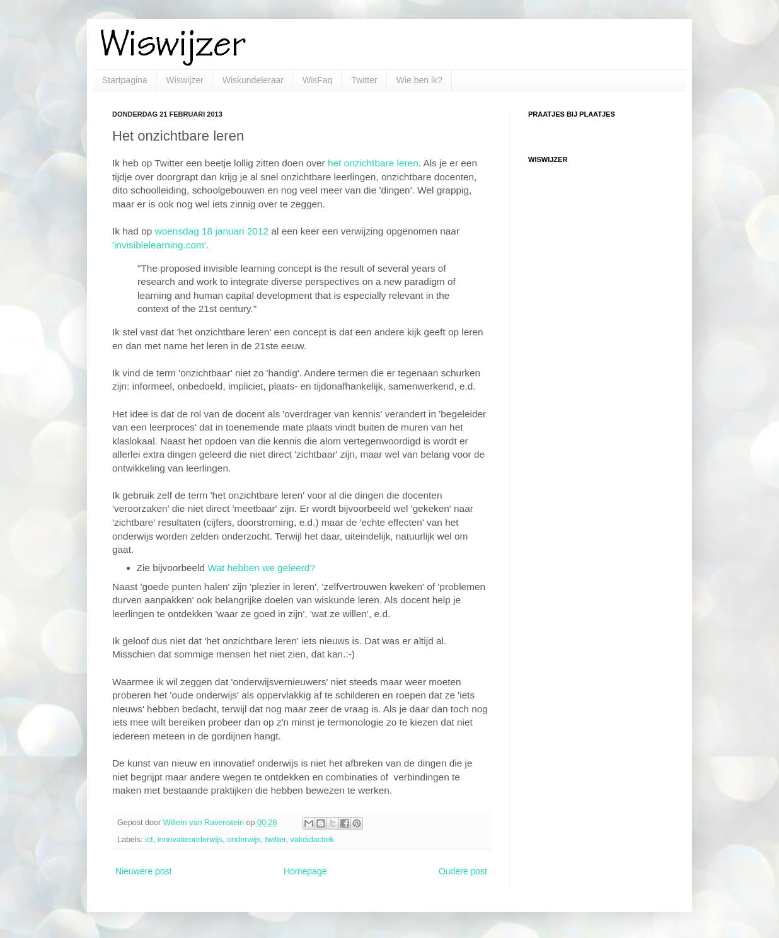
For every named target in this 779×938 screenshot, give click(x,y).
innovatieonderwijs (190, 839)
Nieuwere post (143, 871)
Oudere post (463, 871)
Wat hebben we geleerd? (261, 567)
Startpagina (124, 80)
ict (149, 839)
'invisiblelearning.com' (159, 245)
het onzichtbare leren (373, 163)
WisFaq (317, 80)
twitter (275, 839)
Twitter (364, 80)
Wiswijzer (185, 80)
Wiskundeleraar (253, 80)
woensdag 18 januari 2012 (212, 231)
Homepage (305, 871)
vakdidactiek (311, 839)
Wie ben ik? (419, 80)
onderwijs (243, 839)
